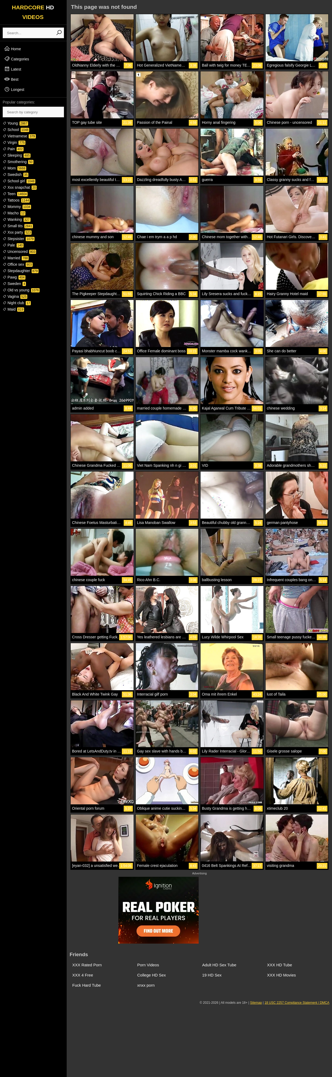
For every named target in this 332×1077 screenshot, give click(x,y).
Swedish (15, 174)
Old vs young (21, 290)
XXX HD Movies (281, 975)
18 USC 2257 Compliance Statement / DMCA (297, 1003)
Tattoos (16, 200)
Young (15, 123)
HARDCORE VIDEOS (33, 12)
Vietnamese (19, 136)
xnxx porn (146, 985)
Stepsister (19, 239)
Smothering (18, 162)
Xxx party (17, 232)
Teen (15, 194)
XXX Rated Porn (87, 965)
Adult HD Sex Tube (219, 965)
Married (16, 258)
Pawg (14, 277)
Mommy (17, 206)
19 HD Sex (212, 975)
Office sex (18, 264)
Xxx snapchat (20, 187)
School (16, 130)
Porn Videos (148, 965)
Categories (16, 59)
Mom (14, 168)
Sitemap (256, 1003)
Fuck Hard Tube (86, 985)
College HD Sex (151, 975)
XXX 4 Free (82, 975)
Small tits (18, 226)
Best (11, 79)
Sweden (14, 283)
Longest (14, 89)
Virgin (14, 142)
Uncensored (19, 251)
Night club (17, 303)
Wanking (17, 219)
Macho (14, 213)
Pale (13, 245)
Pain (13, 149)
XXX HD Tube (279, 965)
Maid (13, 309)
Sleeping (17, 155)
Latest (12, 69)
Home (12, 49)
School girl (19, 181)
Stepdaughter (21, 271)
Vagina (15, 296)
